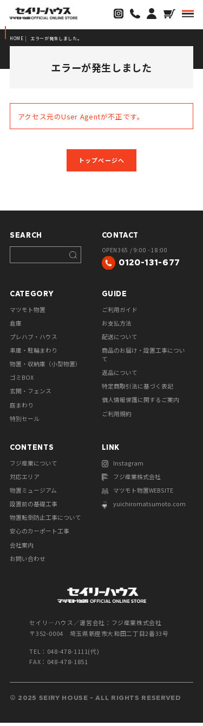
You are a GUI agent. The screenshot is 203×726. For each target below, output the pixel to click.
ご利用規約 (117, 416)
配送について (119, 338)
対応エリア (25, 479)
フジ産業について (33, 466)
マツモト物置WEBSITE (138, 494)
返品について (119, 375)
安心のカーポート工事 (39, 535)
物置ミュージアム (33, 493)
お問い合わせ (27, 562)
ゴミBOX (22, 379)
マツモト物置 (27, 311)
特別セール (25, 421)
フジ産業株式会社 (131, 480)
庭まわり (22, 407)
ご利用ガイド (119, 311)
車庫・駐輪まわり (33, 352)
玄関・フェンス (30, 394)
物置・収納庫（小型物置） (45, 366)
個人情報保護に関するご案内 (140, 402)
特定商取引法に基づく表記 (137, 389)
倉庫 (16, 325)
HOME (17, 38)
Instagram (122, 466)
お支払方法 (117, 325)
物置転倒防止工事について (45, 521)
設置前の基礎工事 (33, 507)
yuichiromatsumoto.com (143, 508)
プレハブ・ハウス (33, 338)
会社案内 (22, 548)
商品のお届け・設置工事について (143, 357)
